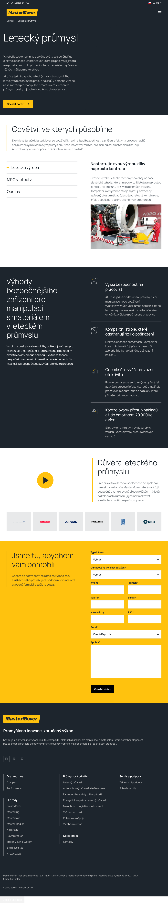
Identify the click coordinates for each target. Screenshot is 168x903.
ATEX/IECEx (14, 853)
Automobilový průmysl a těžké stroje (84, 788)
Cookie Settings (12, 900)
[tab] (42, 167)
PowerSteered (15, 836)
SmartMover (14, 806)
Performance (14, 788)
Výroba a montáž (72, 824)
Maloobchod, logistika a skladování (83, 806)
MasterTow (13, 818)
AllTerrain (12, 830)
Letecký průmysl (72, 782)
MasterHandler (15, 824)
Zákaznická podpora (130, 782)
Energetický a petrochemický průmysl (84, 800)
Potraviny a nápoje (73, 818)
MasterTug (13, 812)
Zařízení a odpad (72, 812)
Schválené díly (127, 788)
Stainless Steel (15, 847)
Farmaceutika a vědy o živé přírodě (82, 794)
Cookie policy (10, 887)
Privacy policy (26, 887)
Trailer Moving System (19, 841)
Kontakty (68, 841)
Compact (12, 782)
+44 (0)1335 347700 (19, 3)
